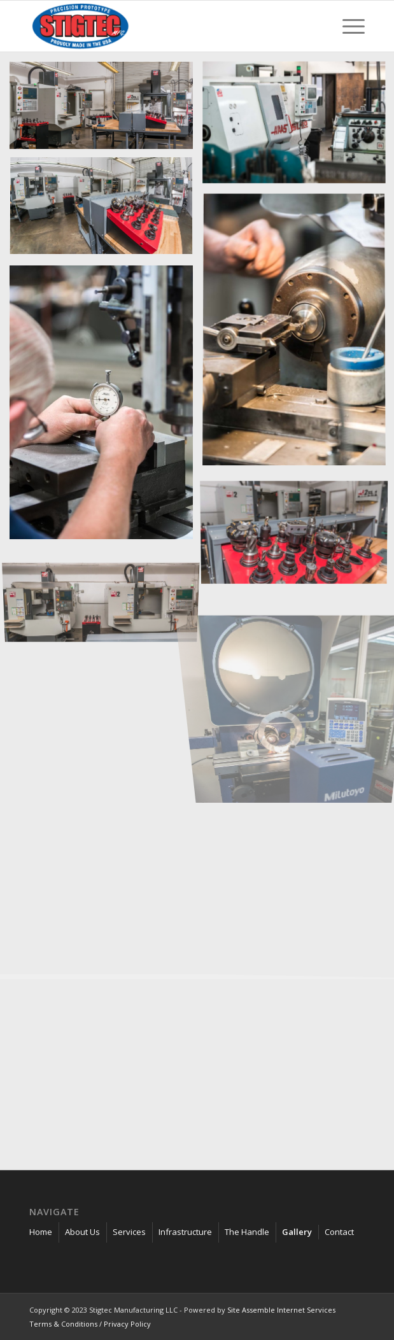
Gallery (297, 1232)
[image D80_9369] (106, 110)
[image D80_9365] (106, 592)
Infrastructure (185, 1232)
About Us (82, 1232)
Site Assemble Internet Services (281, 1310)
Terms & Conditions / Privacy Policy (90, 1324)
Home (40, 1232)
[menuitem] (347, 26)
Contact (339, 1232)
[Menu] (347, 26)
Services (129, 1232)
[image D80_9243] (106, 212)
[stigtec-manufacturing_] (163, 26)
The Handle (247, 1232)
